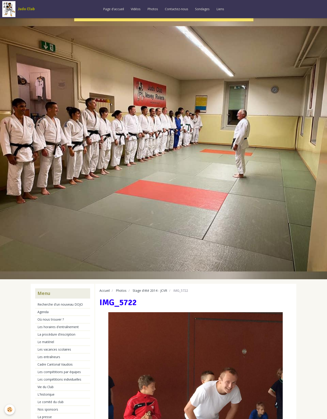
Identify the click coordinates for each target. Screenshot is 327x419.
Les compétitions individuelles (59, 379)
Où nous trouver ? (50, 319)
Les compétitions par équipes (59, 372)
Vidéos (136, 9)
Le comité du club (50, 402)
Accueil (104, 290)
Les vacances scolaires (54, 349)
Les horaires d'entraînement (58, 327)
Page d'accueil (113, 9)
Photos (152, 9)
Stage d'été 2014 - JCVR (150, 290)
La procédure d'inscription (56, 334)
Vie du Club (45, 387)
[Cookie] (10, 409)
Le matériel (45, 342)
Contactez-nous (176, 9)
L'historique (45, 394)
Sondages (202, 9)
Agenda (43, 312)
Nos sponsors (47, 409)
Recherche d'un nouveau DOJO (60, 304)
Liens (220, 9)
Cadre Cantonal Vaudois (55, 364)
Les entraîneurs (48, 357)
